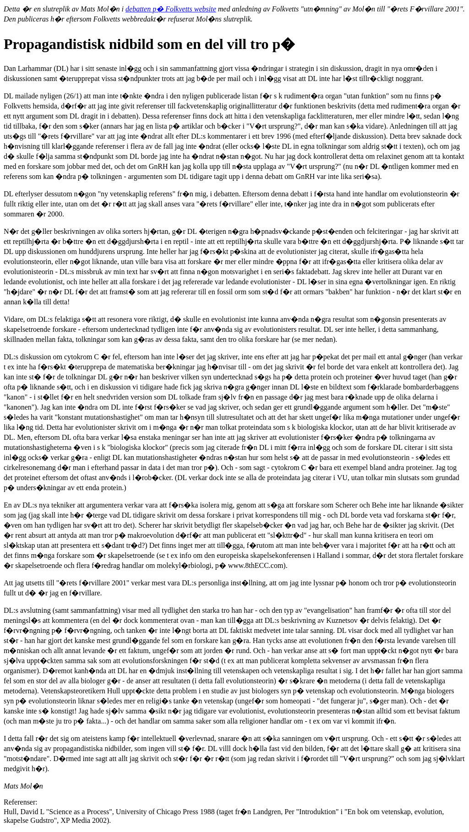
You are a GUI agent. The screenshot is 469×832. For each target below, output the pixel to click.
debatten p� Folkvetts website (170, 9)
